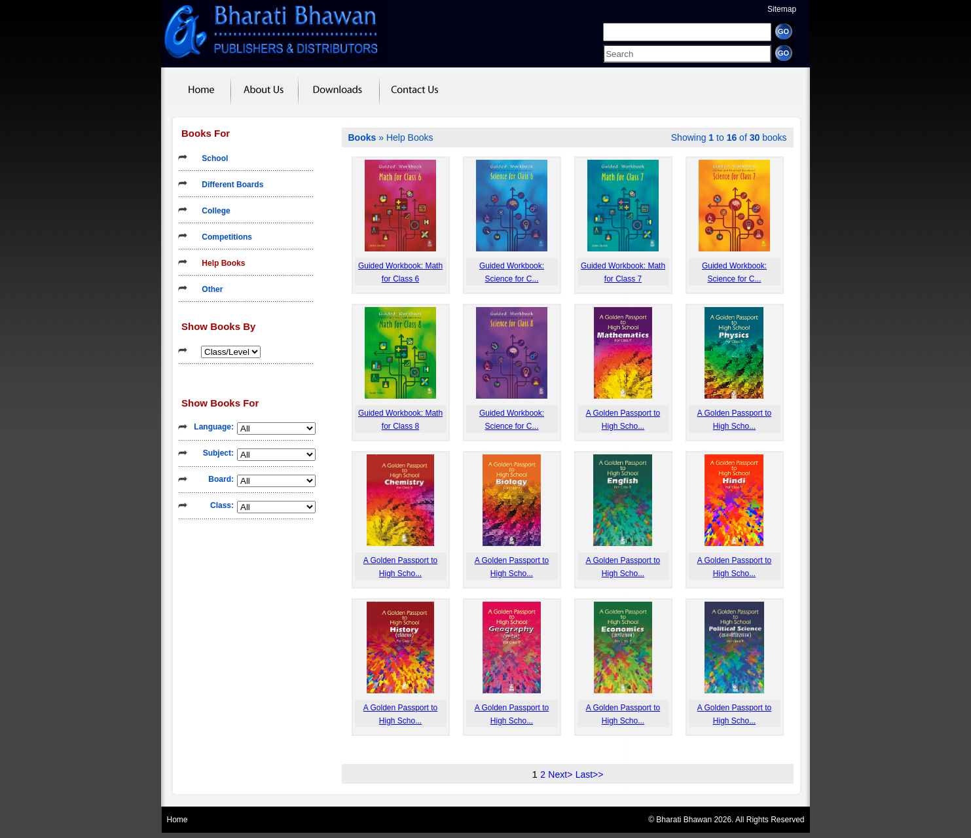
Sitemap (781, 9)
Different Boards (228, 184)
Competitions (222, 237)
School (210, 158)
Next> (560, 774)
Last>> (590, 774)
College (211, 210)
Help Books (219, 263)
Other (208, 289)
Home (177, 819)
